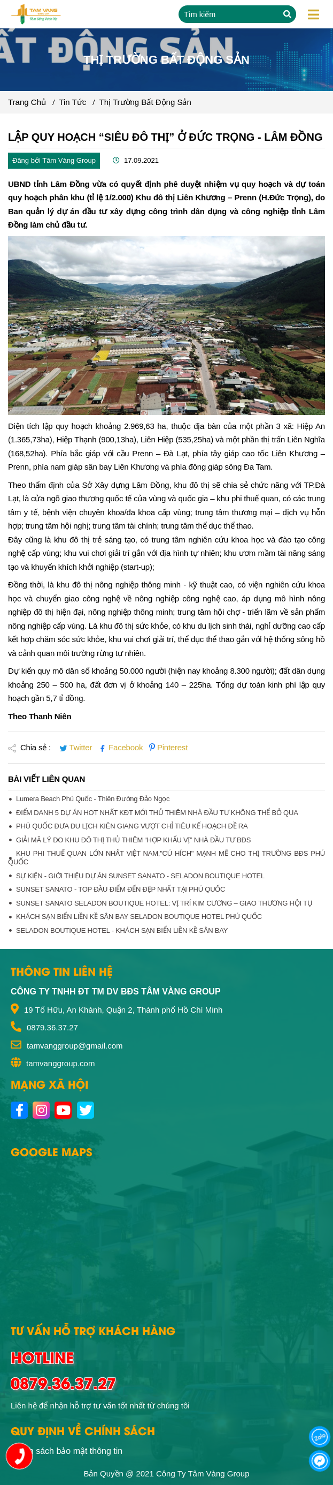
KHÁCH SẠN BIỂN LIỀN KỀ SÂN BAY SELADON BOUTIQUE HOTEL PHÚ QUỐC (139, 917)
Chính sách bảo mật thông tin (66, 1451)
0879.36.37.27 (52, 1027)
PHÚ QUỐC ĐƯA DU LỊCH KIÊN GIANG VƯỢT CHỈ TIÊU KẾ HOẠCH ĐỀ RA (131, 826)
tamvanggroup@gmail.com (74, 1045)
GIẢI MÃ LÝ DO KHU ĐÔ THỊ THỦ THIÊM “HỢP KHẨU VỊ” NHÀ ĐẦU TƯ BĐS (133, 840)
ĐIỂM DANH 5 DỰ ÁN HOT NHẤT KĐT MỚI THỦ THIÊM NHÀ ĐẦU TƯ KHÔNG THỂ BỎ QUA (157, 813)
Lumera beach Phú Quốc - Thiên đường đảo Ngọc (92, 799)
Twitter (76, 747)
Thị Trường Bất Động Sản (145, 102)
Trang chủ (27, 102)
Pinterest (168, 747)
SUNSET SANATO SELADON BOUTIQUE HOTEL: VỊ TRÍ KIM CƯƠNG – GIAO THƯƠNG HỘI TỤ (164, 903)
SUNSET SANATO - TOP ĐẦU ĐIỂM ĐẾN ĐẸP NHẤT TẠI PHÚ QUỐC (120, 889)
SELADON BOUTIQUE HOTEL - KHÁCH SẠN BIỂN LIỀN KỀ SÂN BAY (122, 930)
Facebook (121, 747)
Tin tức (72, 102)
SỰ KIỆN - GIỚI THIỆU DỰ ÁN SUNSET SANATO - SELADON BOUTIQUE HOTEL (140, 876)
